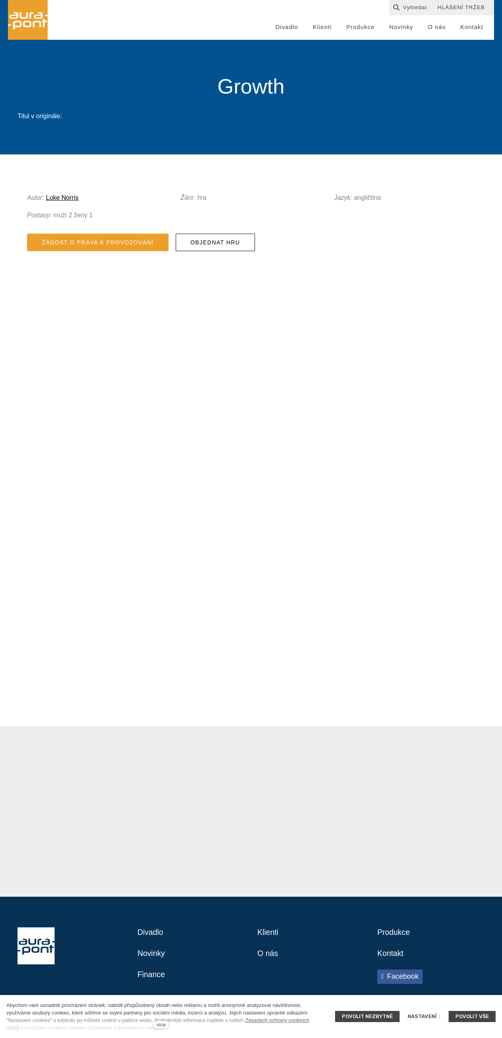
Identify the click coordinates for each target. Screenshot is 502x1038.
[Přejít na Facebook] (400, 979)
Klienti (268, 934)
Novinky (151, 956)
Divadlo (150, 934)
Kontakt (390, 956)
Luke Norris (62, 198)
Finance (151, 977)
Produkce (394, 934)
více (161, 1025)
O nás (267, 956)
